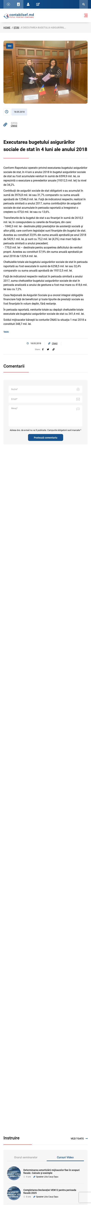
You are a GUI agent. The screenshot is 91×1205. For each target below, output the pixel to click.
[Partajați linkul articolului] (53, 349)
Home (6, 27)
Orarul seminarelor (26, 1157)
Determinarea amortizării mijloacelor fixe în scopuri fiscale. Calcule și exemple (51, 1171)
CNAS (14, 125)
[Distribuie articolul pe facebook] (42, 349)
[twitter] (48, 349)
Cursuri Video (65, 1157)
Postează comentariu (45, 437)
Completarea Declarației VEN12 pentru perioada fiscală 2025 (49, 1191)
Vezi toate (79, 1138)
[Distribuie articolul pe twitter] (48, 349)
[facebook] (42, 349)
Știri (16, 27)
